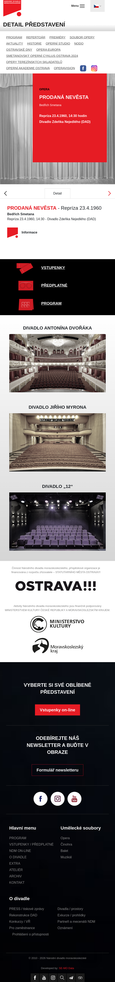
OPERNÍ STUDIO (58, 43)
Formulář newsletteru (57, 770)
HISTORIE (34, 43)
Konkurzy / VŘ (19, 921)
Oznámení (65, 928)
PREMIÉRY (57, 37)
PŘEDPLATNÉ (54, 285)
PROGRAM (14, 37)
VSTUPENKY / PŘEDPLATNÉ (31, 844)
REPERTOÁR (35, 37)
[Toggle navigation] (97, 6)
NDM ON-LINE (20, 851)
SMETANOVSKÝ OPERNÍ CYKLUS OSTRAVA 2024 (42, 55)
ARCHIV (15, 876)
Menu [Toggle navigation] (78, 6)
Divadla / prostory (70, 909)
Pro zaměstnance (22, 928)
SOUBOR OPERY (82, 37)
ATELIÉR (16, 870)
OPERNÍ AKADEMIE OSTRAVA (28, 68)
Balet (64, 851)
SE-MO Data (66, 968)
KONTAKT (16, 882)
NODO (79, 43)
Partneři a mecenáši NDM (76, 921)
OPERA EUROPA (48, 49)
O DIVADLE (18, 857)
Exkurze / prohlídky (72, 915)
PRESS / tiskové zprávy (26, 909)
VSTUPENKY (53, 268)
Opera (65, 838)
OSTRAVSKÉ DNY (19, 49)
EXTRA (14, 863)
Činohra (66, 844)
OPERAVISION (64, 68)
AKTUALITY (14, 43)
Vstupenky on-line (57, 710)
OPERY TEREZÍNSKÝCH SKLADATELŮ (34, 62)
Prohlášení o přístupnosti (30, 934)
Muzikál (66, 857)
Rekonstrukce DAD (23, 915)
